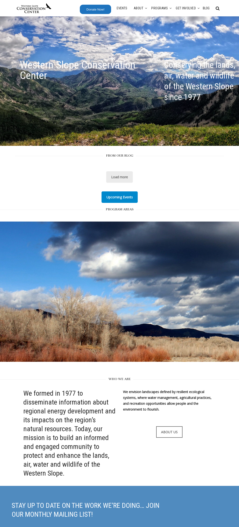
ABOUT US (169, 432)
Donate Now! (95, 9)
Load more (119, 177)
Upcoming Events (119, 197)
